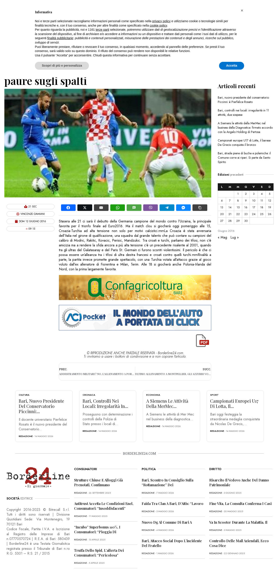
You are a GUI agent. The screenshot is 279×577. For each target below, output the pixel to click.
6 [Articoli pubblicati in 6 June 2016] (222, 201)
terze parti (102, 29)
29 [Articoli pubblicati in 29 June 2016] (238, 221)
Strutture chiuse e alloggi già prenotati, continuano (98, 482)
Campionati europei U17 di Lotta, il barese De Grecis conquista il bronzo (244, 142)
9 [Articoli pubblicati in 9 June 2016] (246, 201)
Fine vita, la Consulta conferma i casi (240, 503)
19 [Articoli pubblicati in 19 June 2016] (269, 207)
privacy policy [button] (161, 21)
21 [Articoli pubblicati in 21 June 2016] (229, 214)
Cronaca (89, 395)
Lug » (234, 237)
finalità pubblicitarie (60, 38)
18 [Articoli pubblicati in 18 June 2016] (261, 207)
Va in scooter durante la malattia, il (238, 522)
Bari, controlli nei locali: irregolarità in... (105, 403)
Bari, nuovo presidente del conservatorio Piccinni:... (41, 406)
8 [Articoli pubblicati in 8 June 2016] (238, 201)
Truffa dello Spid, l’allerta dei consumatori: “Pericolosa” (99, 552)
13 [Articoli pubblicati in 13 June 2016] (221, 207)
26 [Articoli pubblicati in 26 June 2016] (269, 214)
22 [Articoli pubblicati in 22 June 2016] (238, 214)
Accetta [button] (231, 65)
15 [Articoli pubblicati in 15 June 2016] (238, 207)
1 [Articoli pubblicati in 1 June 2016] (238, 194)
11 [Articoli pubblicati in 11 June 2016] (261, 201)
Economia (153, 395)
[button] (241, 10)
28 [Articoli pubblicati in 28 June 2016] (230, 221)
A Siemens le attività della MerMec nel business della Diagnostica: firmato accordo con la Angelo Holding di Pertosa (245, 127)
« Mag (222, 237)
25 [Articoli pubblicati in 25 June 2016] (261, 214)
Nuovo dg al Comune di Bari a (167, 522)
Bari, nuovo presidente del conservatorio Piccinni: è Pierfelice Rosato (243, 99)
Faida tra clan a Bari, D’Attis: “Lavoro (172, 503)
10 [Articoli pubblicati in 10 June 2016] (253, 201)
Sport (214, 395)
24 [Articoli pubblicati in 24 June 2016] (253, 214)
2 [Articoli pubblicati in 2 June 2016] (246, 194)
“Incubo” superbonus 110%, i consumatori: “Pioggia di (97, 529)
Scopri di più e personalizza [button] (62, 65)
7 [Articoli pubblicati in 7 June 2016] (230, 201)
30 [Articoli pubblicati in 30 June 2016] (246, 221)
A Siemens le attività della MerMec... (167, 403)
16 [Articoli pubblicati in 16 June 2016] (245, 207)
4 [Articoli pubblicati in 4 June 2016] (262, 194)
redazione (26, 436)
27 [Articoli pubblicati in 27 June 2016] (221, 221)
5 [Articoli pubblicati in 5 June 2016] (269, 194)
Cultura (24, 395)
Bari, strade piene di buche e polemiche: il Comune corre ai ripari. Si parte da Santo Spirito (244, 157)
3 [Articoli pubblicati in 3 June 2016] (254, 194)
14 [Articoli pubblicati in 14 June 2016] (229, 207)
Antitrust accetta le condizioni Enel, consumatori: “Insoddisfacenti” (103, 506)
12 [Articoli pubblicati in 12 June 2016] (269, 201)
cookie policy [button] (158, 25)
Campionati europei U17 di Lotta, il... (234, 403)
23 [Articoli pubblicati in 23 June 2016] (246, 214)
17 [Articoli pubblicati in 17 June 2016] (253, 207)
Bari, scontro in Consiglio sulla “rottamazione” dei (167, 482)
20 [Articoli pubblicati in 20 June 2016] (222, 214)
